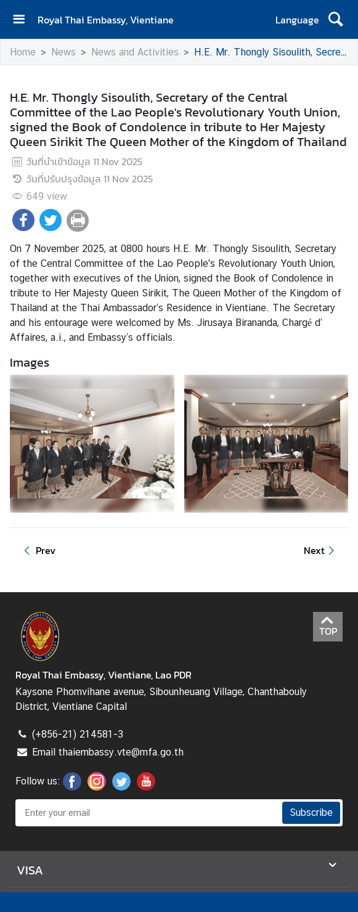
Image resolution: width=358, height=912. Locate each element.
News (63, 52)
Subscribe (311, 812)
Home (23, 52)
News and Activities (135, 52)
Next (321, 550)
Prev (37, 550)
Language (297, 19)
